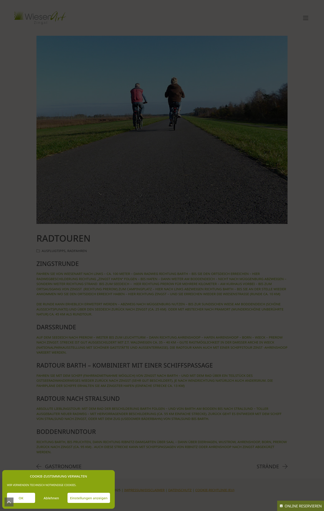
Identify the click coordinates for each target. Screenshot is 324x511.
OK (21, 498)
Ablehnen (51, 498)
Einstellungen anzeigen (89, 498)
